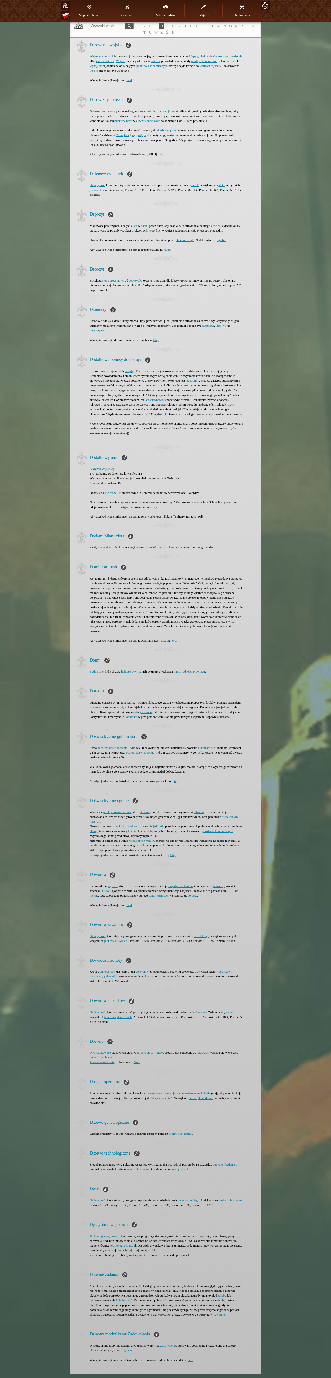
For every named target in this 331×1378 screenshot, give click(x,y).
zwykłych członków (180, 886)
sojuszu (131, 56)
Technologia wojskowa (104, 1236)
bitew (105, 891)
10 (265, 5)
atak (197, 971)
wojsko (94, 70)
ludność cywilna (131, 671)
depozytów (135, 280)
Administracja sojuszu (161, 111)
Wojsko (203, 10)
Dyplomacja (241, 10)
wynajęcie (96, 66)
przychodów (116, 547)
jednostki (159, 826)
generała (194, 185)
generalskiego (200, 936)
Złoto (170, 547)
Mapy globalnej (199, 56)
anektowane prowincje (161, 1093)
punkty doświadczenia (117, 812)
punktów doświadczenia (112, 747)
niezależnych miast (140, 840)
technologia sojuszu (122, 1245)
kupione (221, 325)
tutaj (129, 80)
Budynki (95, 671)
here (173, 640)
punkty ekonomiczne (204, 61)
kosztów (160, 547)
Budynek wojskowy (102, 469)
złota (134, 226)
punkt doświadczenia (127, 826)
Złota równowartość (102, 1062)
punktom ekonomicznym (217, 831)
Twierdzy (110, 492)
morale (94, 895)
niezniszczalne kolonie (196, 1093)
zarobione (208, 325)
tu (175, 781)
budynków (96, 1057)
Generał (145, 812)
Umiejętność (97, 185)
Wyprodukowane (100, 1052)
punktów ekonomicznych (152, 66)
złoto (93, 831)
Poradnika (130, 717)
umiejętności (107, 971)
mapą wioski (180, 1169)
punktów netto (123, 121)
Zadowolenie (168, 1345)
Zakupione (123, 135)
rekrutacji (219, 886)
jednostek (96, 190)
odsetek (216, 226)
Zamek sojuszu (105, 61)
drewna (237, 1200)
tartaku (141, 1052)
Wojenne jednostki (101, 56)
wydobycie (225, 1200)
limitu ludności (183, 671)
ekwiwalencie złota (148, 121)
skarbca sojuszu (166, 130)
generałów (142, 971)
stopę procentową (113, 280)
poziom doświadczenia (140, 752)
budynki (218, 1164)
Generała (201, 1012)
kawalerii (122, 941)
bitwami (199, 812)
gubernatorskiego (188, 1200)
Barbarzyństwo (154, 399)
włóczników (223, 971)
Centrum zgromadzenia (227, 56)
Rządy (129, 371)
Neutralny (192, 380)
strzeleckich (124, 1017)
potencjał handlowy (201, 1098)
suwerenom (97, 707)
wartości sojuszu (210, 66)
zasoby (222, 1295)
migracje (126, 1350)
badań (109, 1057)
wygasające (139, 135)
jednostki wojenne (138, 1169)
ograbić (221, 240)
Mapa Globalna (89, 10)
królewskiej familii (180, 1133)
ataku (221, 185)
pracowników (155, 1052)
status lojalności (158, 895)
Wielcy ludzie (165, 10)
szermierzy (96, 976)
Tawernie (219, 1314)
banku (145, 226)
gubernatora (205, 747)
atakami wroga (185, 240)
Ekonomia (127, 10)
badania (230, 1164)
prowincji (199, 671)
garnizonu (146, 712)
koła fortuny (123, 1300)
